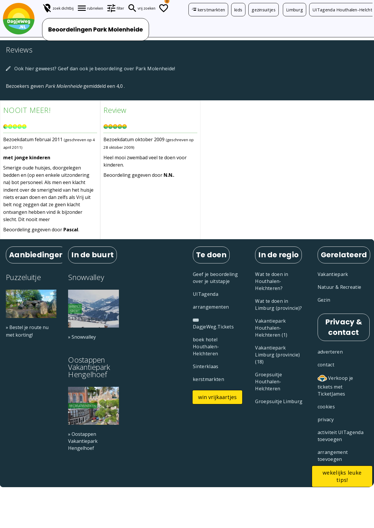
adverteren (330, 352)
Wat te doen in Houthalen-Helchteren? (271, 281)
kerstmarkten (208, 10)
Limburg (294, 10)
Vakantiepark (333, 274)
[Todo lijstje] (163, 8)
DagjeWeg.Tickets (213, 324)
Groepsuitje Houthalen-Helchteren (268, 381)
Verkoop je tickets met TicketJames (335, 385)
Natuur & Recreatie (339, 287)
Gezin (324, 300)
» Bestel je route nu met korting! (27, 331)
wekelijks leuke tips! (342, 476)
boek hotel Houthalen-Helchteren (206, 346)
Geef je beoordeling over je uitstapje (215, 277)
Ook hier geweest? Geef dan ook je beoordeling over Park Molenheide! (90, 68)
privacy (326, 419)
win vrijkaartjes (217, 397)
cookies (326, 406)
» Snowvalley (82, 337)
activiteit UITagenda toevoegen (340, 436)
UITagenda (205, 294)
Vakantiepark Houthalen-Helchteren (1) (271, 328)
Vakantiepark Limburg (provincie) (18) (277, 355)
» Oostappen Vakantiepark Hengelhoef (83, 441)
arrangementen (211, 307)
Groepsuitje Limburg (278, 401)
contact (326, 364)
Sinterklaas (206, 366)
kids (238, 10)
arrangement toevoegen (333, 455)
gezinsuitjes (264, 10)
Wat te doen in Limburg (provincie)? (278, 304)
